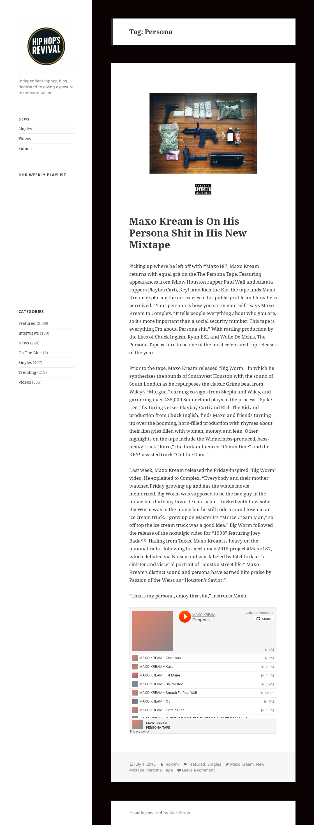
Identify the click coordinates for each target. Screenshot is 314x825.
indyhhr (172, 764)
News (24, 119)
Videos (25, 138)
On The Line (30, 352)
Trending (27, 372)
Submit (25, 148)
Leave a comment (198, 770)
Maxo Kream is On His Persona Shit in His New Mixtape (188, 232)
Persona (154, 770)
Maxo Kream (242, 764)
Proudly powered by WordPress (159, 812)
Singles (25, 128)
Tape (168, 770)
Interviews (29, 333)
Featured (27, 323)
